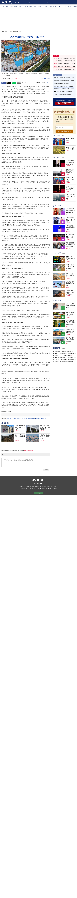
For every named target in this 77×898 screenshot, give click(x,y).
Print (24, 83)
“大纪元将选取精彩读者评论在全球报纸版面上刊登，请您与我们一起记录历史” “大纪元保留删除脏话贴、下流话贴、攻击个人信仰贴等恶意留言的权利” (25, 462)
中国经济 (16, 31)
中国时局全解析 (30, 418)
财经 (50, 6)
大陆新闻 (11, 31)
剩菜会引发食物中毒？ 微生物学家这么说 (70, 314)
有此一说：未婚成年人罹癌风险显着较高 (70, 339)
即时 (26, 6)
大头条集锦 (37, 418)
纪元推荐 (59, 75)
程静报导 (43, 418)
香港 (11, 6)
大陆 (2, 6)
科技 (46, 6)
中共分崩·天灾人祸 (21, 418)
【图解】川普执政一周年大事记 (70, 148)
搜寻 (47, 2)
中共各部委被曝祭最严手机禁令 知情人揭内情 (70, 162)
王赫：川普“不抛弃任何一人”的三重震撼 (63, 86)
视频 (39, 6)
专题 (35, 6)
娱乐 (54, 6)
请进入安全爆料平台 (64, 103)
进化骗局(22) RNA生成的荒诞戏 (61, 83)
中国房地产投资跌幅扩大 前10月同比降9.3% (45, 436)
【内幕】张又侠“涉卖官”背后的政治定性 (63, 361)
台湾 (20, 6)
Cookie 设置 (38, 493)
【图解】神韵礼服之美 (70, 139)
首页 (3, 31)
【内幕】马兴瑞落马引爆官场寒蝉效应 (63, 94)
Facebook (3, 83)
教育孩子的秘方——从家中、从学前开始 (70, 266)
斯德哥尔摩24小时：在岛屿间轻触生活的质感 (70, 331)
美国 (7, 6)
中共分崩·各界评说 (11, 418)
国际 (15, 6)
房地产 (46, 78)
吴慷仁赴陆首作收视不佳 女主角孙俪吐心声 (70, 219)
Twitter (9, 83)
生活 (65, 6)
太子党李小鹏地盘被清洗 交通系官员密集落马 (70, 171)
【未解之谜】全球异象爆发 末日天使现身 (70, 258)
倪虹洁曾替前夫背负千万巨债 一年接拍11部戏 (70, 236)
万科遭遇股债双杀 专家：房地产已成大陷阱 (20, 427)
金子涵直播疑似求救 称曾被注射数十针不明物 (70, 210)
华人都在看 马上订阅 (64, 131)
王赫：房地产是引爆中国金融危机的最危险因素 (45, 427)
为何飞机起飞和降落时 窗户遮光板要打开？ (70, 305)
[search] (38, 2)
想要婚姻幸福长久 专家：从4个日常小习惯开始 (70, 322)
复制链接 (19, 82)
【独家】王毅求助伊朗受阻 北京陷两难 (63, 351)
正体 (15, 2)
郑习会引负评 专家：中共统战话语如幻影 (64, 77)
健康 (69, 6)
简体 (18, 2)
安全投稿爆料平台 (28, 450)
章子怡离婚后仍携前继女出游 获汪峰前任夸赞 (70, 244)
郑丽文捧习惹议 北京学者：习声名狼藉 (70, 179)
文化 (58, 6)
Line (14, 83)
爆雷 (49, 78)
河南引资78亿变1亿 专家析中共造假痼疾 (70, 196)
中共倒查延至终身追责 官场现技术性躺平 (64, 88)
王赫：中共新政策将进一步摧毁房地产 (20, 436)
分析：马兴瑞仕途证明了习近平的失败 (63, 91)
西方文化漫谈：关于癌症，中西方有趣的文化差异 (70, 292)
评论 (30, 6)
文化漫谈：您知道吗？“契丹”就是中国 (70, 283)
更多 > (64, 75)
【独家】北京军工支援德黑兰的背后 (62, 355)
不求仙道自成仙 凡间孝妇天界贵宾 (70, 275)
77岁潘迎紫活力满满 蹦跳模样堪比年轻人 (70, 227)
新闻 (6, 31)
